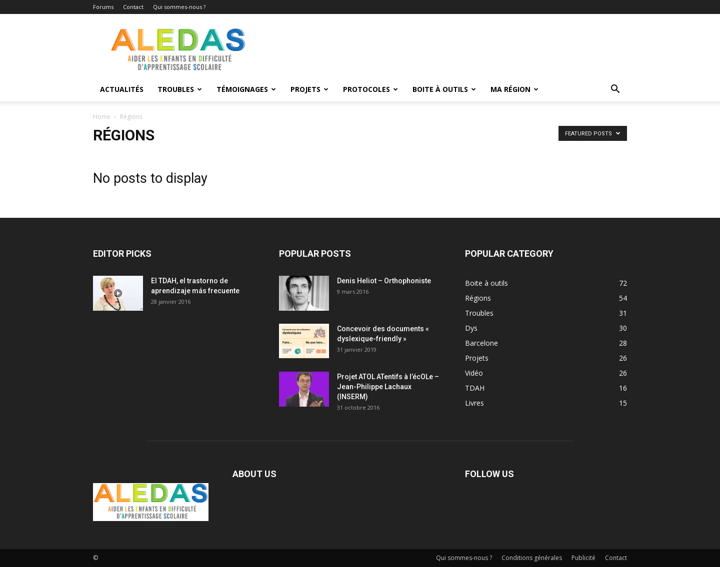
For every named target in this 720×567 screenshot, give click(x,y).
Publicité (584, 558)
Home (101, 116)
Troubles (180, 89)
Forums (103, 6)
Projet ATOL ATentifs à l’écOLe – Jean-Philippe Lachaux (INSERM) (388, 387)
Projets (309, 89)
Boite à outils (444, 89)
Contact (133, 6)
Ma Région (514, 89)
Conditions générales (532, 558)
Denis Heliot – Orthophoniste (384, 281)
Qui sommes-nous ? (179, 6)
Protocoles (370, 89)
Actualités (122, 89)
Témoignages (246, 89)
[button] (615, 90)
